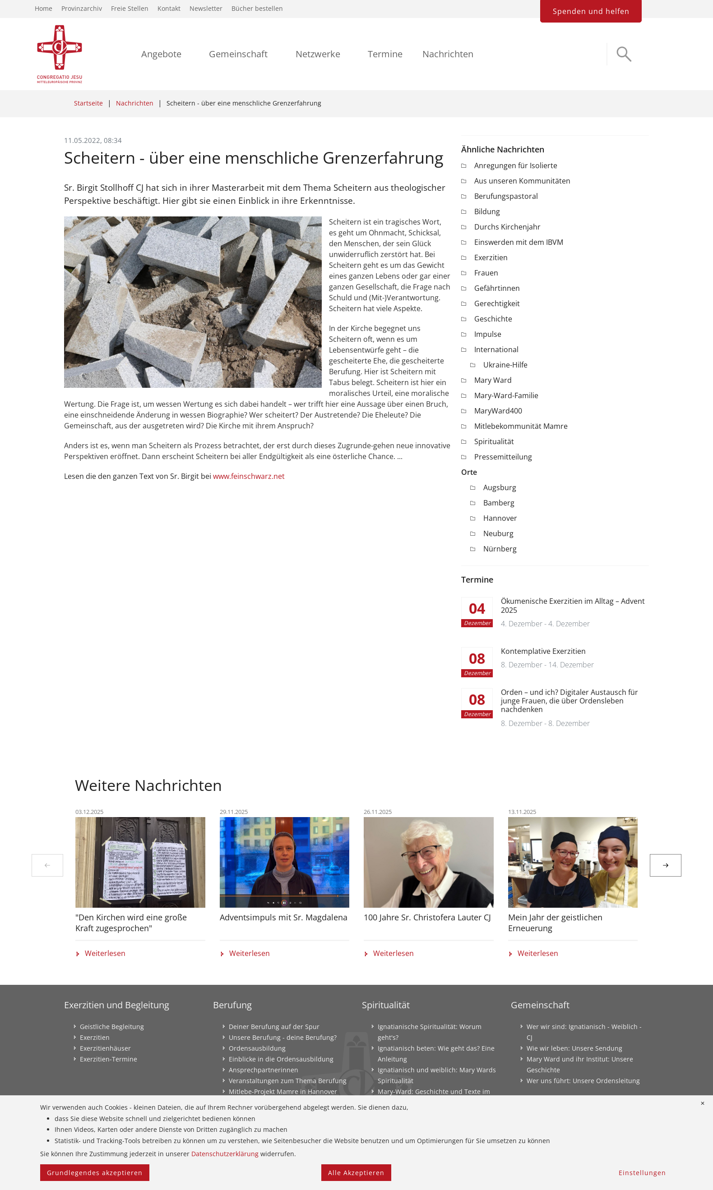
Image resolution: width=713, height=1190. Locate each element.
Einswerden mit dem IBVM (518, 242)
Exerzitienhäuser (105, 1048)
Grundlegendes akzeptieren (95, 1172)
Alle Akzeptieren (356, 1172)
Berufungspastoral (506, 196)
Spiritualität (494, 441)
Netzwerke (318, 54)
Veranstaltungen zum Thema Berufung (288, 1080)
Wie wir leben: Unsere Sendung (574, 1048)
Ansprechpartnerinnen (263, 1070)
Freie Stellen (129, 8)
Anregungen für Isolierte (515, 165)
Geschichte (493, 319)
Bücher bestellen (257, 8)
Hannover (500, 518)
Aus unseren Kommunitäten (522, 181)
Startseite (88, 103)
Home (43, 8)
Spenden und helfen (591, 11)
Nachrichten (447, 54)
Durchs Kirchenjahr (507, 227)
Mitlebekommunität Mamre (521, 426)
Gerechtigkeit (497, 303)
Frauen (486, 273)
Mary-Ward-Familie (506, 395)
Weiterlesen (100, 954)
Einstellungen (642, 1172)
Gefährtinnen (497, 288)
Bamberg (498, 503)
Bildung (487, 211)
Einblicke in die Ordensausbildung (281, 1059)
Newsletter (206, 8)
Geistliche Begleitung (112, 1026)
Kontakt (169, 8)
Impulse (487, 334)
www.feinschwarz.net (249, 476)
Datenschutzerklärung (225, 1153)
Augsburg (499, 487)
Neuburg (498, 533)
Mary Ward (493, 380)
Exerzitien (491, 257)
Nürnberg (500, 549)
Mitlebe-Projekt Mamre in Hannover (283, 1091)
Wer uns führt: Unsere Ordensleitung (583, 1080)
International (496, 349)
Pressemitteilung (503, 457)
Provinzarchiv (81, 8)
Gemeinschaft (238, 54)
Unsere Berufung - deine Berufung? (283, 1037)
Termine (385, 54)
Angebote (161, 54)
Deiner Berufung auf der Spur (274, 1026)
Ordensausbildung (257, 1048)
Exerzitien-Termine (108, 1059)
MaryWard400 (498, 411)
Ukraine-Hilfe (505, 365)
